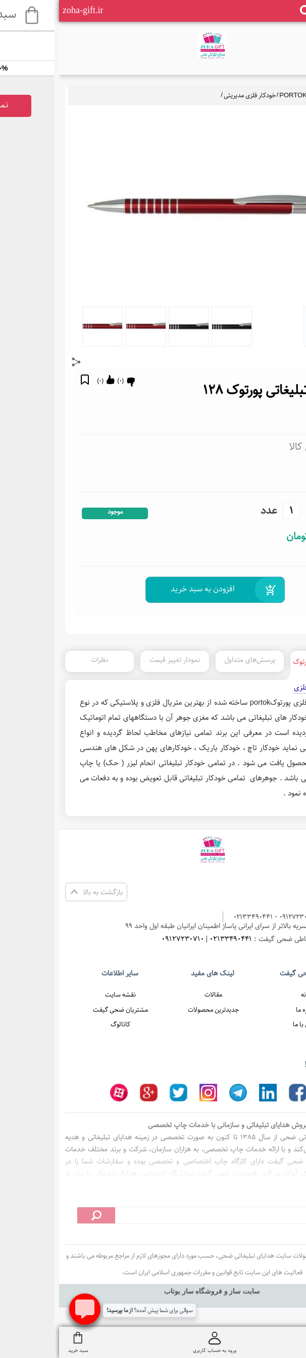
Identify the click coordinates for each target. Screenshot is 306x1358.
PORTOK (233, 95)
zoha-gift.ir (24, 10)
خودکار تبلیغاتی (271, 95)
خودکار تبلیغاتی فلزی (266, 687)
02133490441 (171, 939)
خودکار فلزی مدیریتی (191, 95)
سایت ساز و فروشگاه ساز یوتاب (153, 1291)
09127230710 (124, 939)
